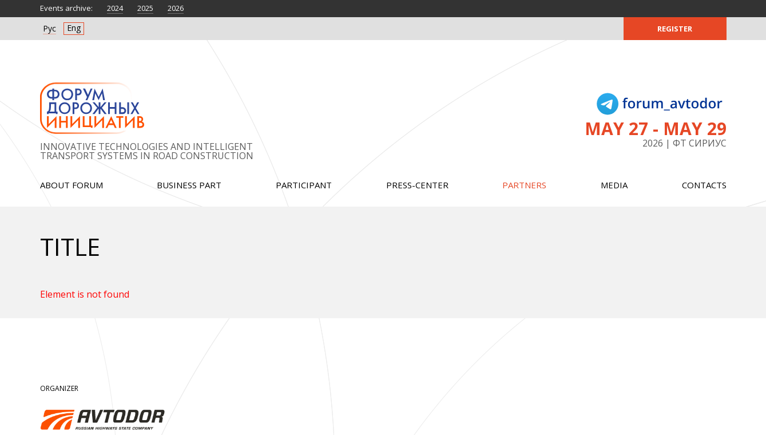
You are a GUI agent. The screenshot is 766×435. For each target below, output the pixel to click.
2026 (176, 8)
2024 (115, 8)
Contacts (704, 185)
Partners (524, 185)
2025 (145, 8)
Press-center (417, 185)
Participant (304, 185)
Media (614, 185)
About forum (71, 185)
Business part (189, 185)
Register (674, 28)
